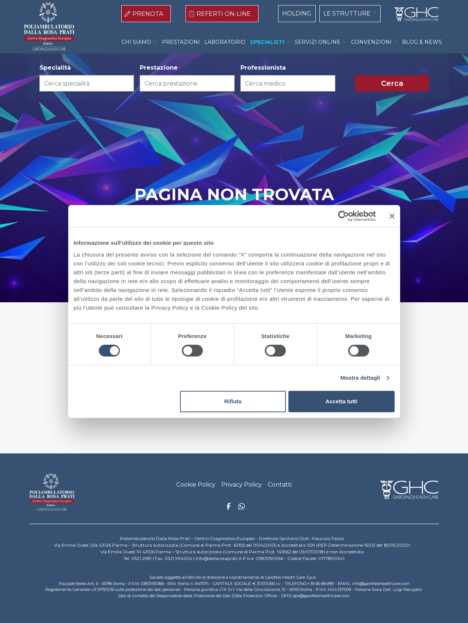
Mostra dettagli (360, 378)
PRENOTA (147, 13)
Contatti (280, 484)
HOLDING (297, 13)
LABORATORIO (224, 42)
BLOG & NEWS (422, 42)
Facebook (228, 508)
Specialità (55, 67)
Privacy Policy (241, 484)
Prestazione (159, 67)
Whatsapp (241, 507)
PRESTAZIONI (181, 42)
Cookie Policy (195, 484)
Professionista (263, 67)
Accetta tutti (342, 401)
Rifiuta (233, 401)
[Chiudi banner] (392, 216)
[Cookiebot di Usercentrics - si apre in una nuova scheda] (343, 216)
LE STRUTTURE (347, 13)
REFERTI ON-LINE (224, 13)
